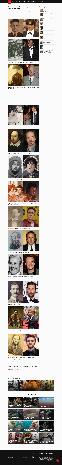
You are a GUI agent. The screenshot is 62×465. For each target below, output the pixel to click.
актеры (11, 370)
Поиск (50, 1)
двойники (15, 370)
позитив (18, 369)
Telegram (20, 364)
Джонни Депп (20, 370)
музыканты (33, 370)
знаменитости (14, 369)
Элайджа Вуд (10, 179)
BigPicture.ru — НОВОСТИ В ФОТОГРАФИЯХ (46, 453)
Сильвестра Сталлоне (22, 203)
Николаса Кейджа (11, 228)
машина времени (27, 370)
